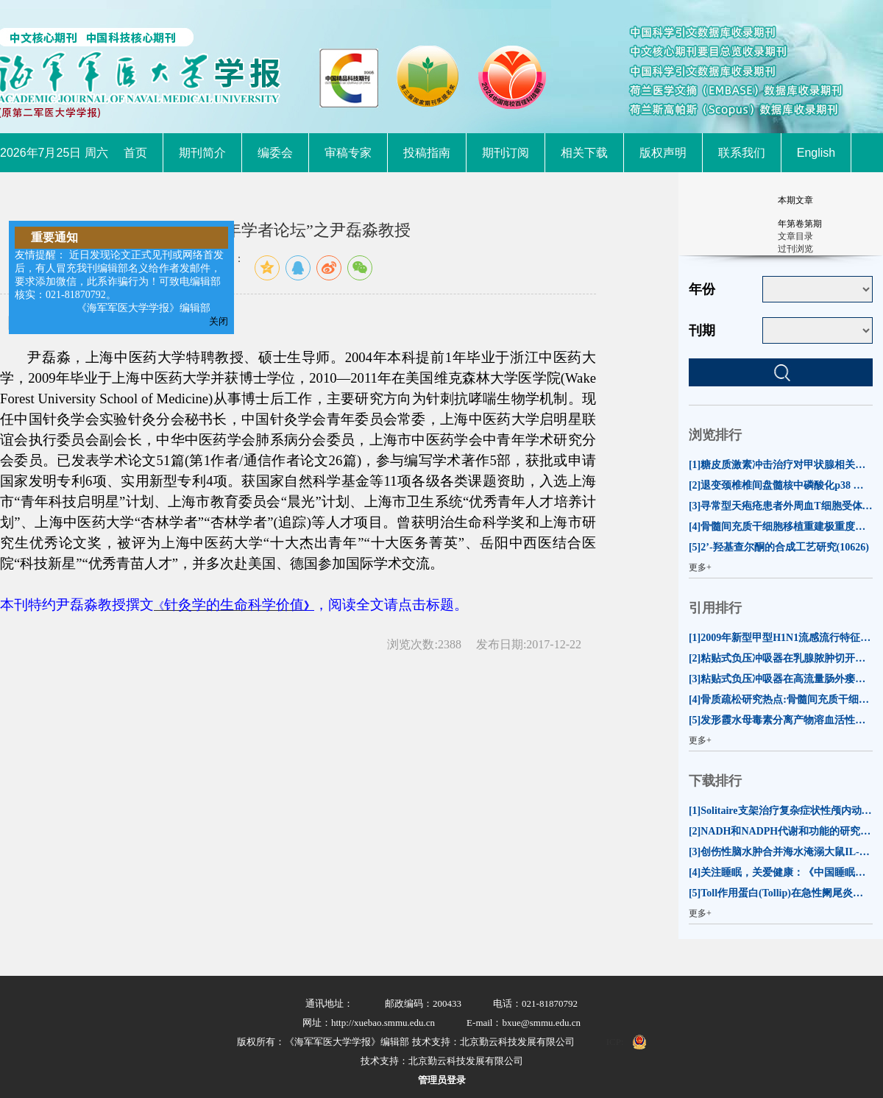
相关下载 (584, 152)
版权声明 (663, 152)
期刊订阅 (505, 152)
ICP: (615, 1041)
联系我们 (741, 152)
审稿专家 (348, 152)
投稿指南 (426, 152)
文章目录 (795, 236)
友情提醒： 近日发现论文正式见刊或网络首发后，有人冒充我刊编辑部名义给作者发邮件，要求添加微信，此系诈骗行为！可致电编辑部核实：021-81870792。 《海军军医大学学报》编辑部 (119, 281)
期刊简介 (202, 152)
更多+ (700, 567)
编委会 (275, 152)
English (816, 152)
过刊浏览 (795, 249)
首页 (135, 152)
